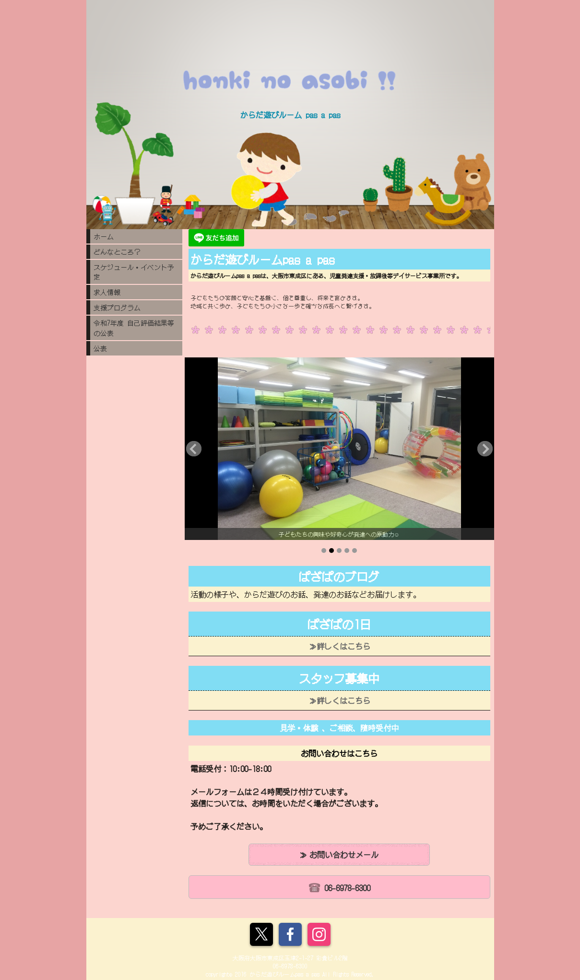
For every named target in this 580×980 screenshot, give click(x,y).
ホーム (104, 236)
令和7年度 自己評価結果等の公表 (134, 328)
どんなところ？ (117, 252)
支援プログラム (117, 307)
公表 (100, 348)
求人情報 (107, 292)
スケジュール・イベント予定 (134, 272)
